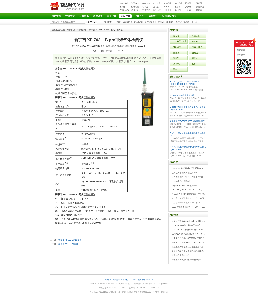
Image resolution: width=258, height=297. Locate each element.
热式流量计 (197, 36)
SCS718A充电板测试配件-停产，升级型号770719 (189, 234)
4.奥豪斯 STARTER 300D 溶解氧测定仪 (187, 121)
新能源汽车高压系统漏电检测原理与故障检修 (189, 251)
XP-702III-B (118, 51)
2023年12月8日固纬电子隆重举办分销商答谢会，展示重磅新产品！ (189, 168)
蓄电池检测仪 (135, 7)
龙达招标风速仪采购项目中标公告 (186, 203)
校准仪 (123, 7)
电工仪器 (111, 16)
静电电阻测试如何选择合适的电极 (186, 259)
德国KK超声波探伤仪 (135, 3)
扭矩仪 (156, 7)
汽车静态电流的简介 (180, 255)
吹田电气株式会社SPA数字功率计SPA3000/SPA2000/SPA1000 (189, 238)
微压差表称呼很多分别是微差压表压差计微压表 (189, 247)
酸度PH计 (196, 41)
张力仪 (145, 7)
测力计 (166, 7)
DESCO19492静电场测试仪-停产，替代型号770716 (189, 225)
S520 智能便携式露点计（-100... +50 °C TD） (189, 207)
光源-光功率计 (124, 10)
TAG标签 (133, 280)
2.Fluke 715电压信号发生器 (182, 95)
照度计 (188, 3)
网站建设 (156, 292)
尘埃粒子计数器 (180, 41)
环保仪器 (125, 16)
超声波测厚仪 (150, 22)
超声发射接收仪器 (124, 3)
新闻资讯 (84, 16)
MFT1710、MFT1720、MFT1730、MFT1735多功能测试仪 (189, 190)
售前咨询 (241, 50)
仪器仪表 (139, 16)
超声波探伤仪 (169, 16)
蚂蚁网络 (164, 292)
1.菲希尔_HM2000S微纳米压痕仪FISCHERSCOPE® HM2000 (184, 82)
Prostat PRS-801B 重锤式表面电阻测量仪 (189, 194)
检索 (91, 22)
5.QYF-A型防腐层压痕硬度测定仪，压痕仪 (187, 134)
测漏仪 (195, 53)
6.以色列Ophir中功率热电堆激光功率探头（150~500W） (188, 148)
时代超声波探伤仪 (157, 3)
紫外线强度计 (178, 3)
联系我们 (124, 280)
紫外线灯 (157, 10)
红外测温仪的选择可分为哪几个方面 (187, 177)
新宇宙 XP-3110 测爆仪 (68, 244)
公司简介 (116, 280)
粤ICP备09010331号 (144, 292)
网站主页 (56, 16)
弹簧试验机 (200, 7)
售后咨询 (241, 55)
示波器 (199, 3)
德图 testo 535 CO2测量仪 (70, 240)
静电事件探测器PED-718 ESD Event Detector (189, 242)
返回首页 (108, 280)
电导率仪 (177, 47)
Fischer (194, 22)
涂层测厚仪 (128, 22)
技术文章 (70, 16)
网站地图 (141, 280)
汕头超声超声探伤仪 (146, 3)
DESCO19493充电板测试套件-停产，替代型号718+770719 (189, 230)
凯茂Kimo (138, 22)
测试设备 (97, 16)
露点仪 (176, 36)
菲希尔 (118, 22)
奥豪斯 (186, 22)
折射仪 (176, 53)
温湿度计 (135, 10)
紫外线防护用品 (167, 3)
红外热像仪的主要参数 (181, 181)
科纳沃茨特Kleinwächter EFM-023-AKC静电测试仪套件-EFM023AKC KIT (189, 221)
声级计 (195, 58)
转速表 (199, 10)
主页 (63, 30)
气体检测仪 (82, 30)
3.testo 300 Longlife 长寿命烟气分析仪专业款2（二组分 (188, 108)
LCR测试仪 (167, 10)
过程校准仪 (146, 10)
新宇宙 (179, 22)
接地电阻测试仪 (178, 10)
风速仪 (176, 58)
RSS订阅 (149, 280)
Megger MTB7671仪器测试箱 (184, 185)
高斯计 (188, 7)
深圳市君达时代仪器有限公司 (68, 7)
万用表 (188, 10)
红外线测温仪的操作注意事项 (184, 173)
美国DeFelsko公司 (166, 22)
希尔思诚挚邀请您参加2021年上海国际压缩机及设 (189, 198)
